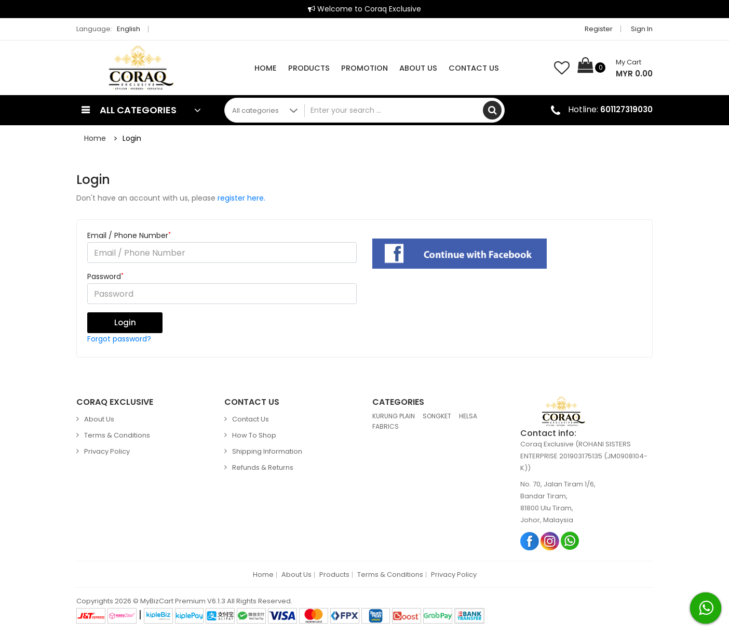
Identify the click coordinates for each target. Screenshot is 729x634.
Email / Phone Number (129, 235)
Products (309, 68)
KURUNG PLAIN (393, 416)
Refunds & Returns (262, 467)
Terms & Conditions (117, 435)
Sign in (642, 28)
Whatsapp (570, 540)
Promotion (364, 68)
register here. (241, 198)
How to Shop (254, 435)
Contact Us (474, 68)
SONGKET (437, 416)
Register (599, 28)
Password (105, 276)
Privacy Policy (107, 451)
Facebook (529, 540)
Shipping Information (267, 451)
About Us (418, 68)
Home (265, 68)
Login (132, 138)
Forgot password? (119, 339)
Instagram (550, 540)
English (131, 29)
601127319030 (626, 109)
